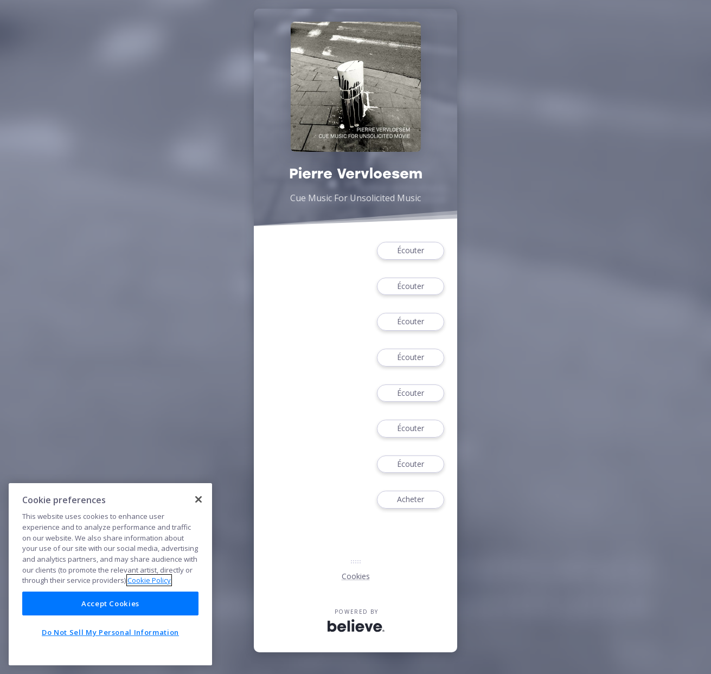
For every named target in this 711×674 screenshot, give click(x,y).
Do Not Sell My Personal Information (110, 632)
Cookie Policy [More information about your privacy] (149, 580)
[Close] (198, 499)
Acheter (410, 499)
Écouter (410, 250)
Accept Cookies (110, 603)
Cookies (356, 576)
